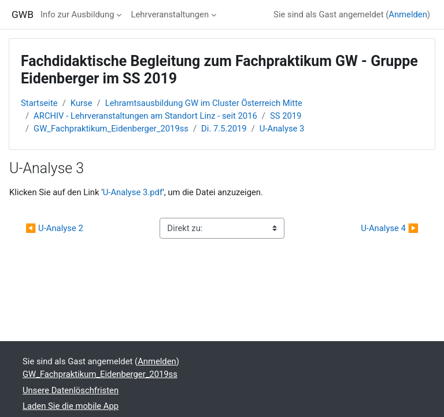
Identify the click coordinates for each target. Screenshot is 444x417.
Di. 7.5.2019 (224, 128)
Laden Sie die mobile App (71, 406)
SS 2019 (286, 116)
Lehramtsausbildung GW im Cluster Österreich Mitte (203, 103)
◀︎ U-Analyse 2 (54, 228)
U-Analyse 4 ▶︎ (390, 228)
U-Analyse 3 (282, 128)
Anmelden (407, 14)
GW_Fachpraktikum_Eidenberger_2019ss (111, 128)
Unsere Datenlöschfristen (71, 390)
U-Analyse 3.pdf (132, 192)
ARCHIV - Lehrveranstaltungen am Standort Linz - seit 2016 (145, 116)
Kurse (81, 103)
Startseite (39, 103)
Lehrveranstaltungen (170, 14)
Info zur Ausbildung (77, 14)
